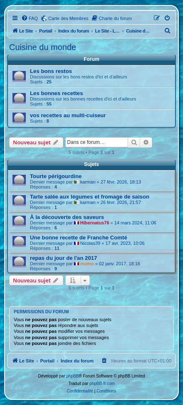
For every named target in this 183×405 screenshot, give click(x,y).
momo (87, 263)
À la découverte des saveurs (67, 217)
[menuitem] (29, 18)
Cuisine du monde (42, 47)
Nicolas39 (90, 243)
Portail (45, 30)
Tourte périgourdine (56, 176)
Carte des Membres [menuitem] (68, 18)
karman (88, 181)
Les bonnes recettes (56, 93)
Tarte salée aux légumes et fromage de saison (89, 197)
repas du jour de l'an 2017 (63, 258)
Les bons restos (51, 71)
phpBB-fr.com (102, 383)
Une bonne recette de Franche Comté (78, 237)
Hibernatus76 (94, 222)
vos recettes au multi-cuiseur (68, 115)
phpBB (72, 376)
